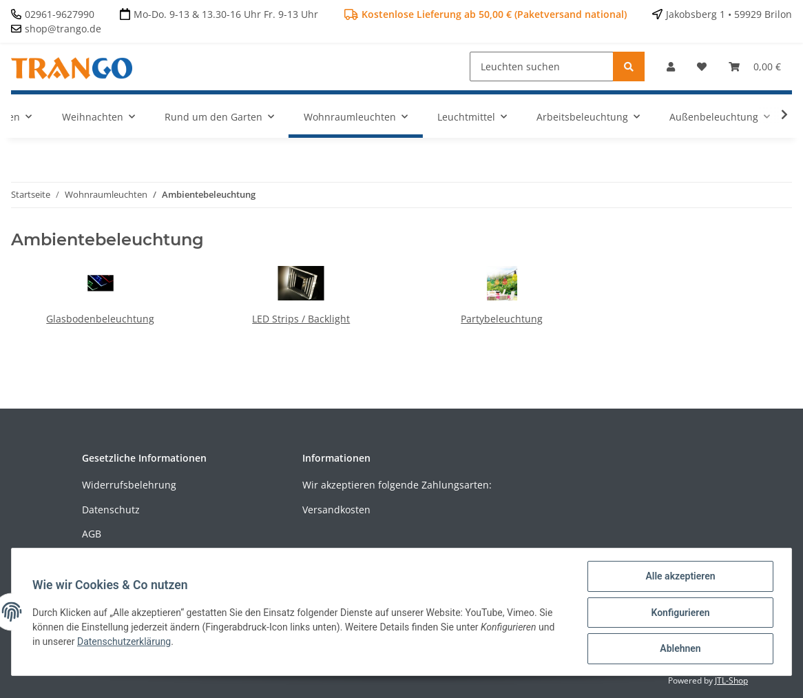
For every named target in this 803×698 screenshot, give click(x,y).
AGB (91, 533)
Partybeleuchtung (502, 318)
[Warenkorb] (755, 66)
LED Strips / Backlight (301, 318)
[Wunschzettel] (702, 66)
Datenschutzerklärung (125, 642)
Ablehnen (678, 649)
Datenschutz (111, 509)
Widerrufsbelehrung (129, 484)
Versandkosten (336, 509)
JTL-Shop (731, 680)
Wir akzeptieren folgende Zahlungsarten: (397, 484)
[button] (671, 66)
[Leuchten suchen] (542, 66)
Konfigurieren (678, 613)
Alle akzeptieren (678, 577)
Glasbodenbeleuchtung (100, 318)
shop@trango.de (63, 28)
